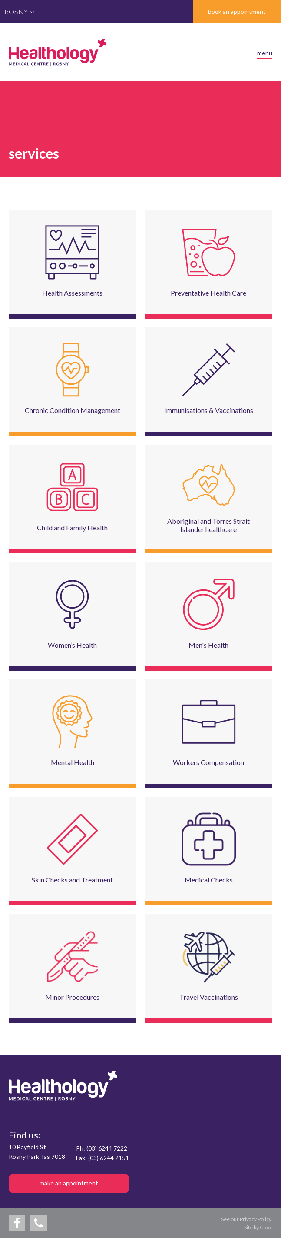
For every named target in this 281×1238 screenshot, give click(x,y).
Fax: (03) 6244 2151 (102, 1157)
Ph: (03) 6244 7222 (101, 1148)
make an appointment (69, 1183)
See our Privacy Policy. (246, 1219)
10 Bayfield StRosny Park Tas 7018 (37, 1151)
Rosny (16, 11)
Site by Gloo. (258, 1227)
